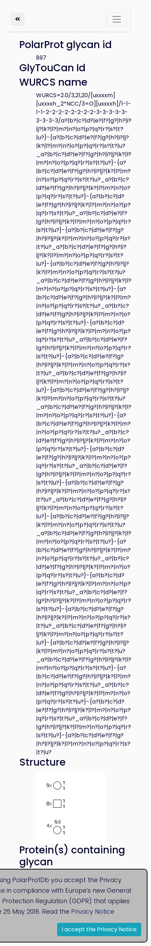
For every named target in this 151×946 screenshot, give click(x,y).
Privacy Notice (92, 911)
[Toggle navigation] (116, 19)
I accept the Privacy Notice (99, 929)
